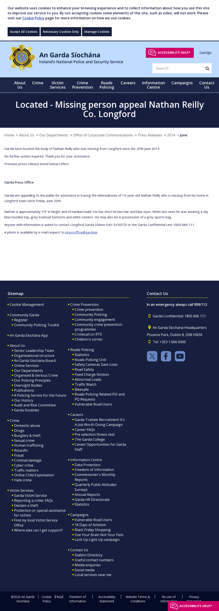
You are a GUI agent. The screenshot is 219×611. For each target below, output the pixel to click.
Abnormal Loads (88, 379)
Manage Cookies (96, 32)
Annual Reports (87, 494)
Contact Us (79, 550)
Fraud (18, 455)
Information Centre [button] (153, 85)
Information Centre (86, 459)
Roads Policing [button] (106, 85)
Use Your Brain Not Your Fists (99, 534)
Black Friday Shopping (93, 529)
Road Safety (84, 369)
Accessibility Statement (107, 599)
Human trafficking (29, 445)
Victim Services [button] (58, 85)
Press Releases (150, 135)
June (183, 135)
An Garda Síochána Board (35, 360)
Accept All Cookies (23, 32)
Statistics (82, 354)
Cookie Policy (33, 18)
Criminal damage (27, 460)
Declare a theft (26, 505)
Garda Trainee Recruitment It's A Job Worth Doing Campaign (100, 422)
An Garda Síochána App (29, 335)
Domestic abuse (27, 425)
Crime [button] (37, 82)
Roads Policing (82, 349)
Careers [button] (128, 82)
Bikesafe (82, 389)
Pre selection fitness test (95, 434)
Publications (24, 390)
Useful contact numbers (94, 560)
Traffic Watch (85, 384)
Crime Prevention (84, 304)
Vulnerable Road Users (93, 404)
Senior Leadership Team (34, 350)
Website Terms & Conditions (138, 599)
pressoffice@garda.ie (81, 232)
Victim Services (22, 490)
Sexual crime (24, 440)
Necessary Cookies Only (61, 32)
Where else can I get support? (38, 530)
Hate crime (23, 480)
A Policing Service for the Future (40, 395)
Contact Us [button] (206, 85)
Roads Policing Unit (90, 359)
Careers (76, 414)
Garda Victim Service (30, 495)
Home (9, 135)
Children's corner (89, 339)
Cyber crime (23, 465)
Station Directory (88, 555)
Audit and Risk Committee (35, 405)
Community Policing (91, 314)
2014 (171, 135)
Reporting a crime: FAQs (33, 500)
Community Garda (24, 315)
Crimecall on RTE (88, 334)
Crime (14, 420)
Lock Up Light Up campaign (97, 539)
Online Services (26, 365)
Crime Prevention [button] (82, 85)
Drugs (19, 430)
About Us (26, 135)
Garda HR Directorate (92, 499)
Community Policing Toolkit (36, 325)
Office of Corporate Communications (103, 135)
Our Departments (53, 135)
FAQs (59, 597)
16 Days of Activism (90, 524)
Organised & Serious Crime (36, 375)
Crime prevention (89, 309)
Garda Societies (26, 410)
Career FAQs (85, 429)
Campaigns (79, 514)
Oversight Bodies (28, 385)
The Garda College (90, 439)
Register (21, 320)
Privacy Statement (194, 599)
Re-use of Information (168, 599)
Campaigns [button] (182, 82)
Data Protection (87, 464)
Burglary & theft (27, 435)
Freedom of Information (94, 469)
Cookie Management (27, 304)
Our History (23, 400)
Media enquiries (88, 565)
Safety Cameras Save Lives (96, 364)
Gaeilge (205, 52)
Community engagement (95, 319)
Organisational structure (34, 355)
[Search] (177, 68)
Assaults (21, 450)
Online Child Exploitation (34, 475)
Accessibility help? (174, 52)
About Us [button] (20, 85)
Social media (85, 570)
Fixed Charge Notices (92, 374)
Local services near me (93, 574)
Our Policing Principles (32, 380)
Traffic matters (26, 470)
